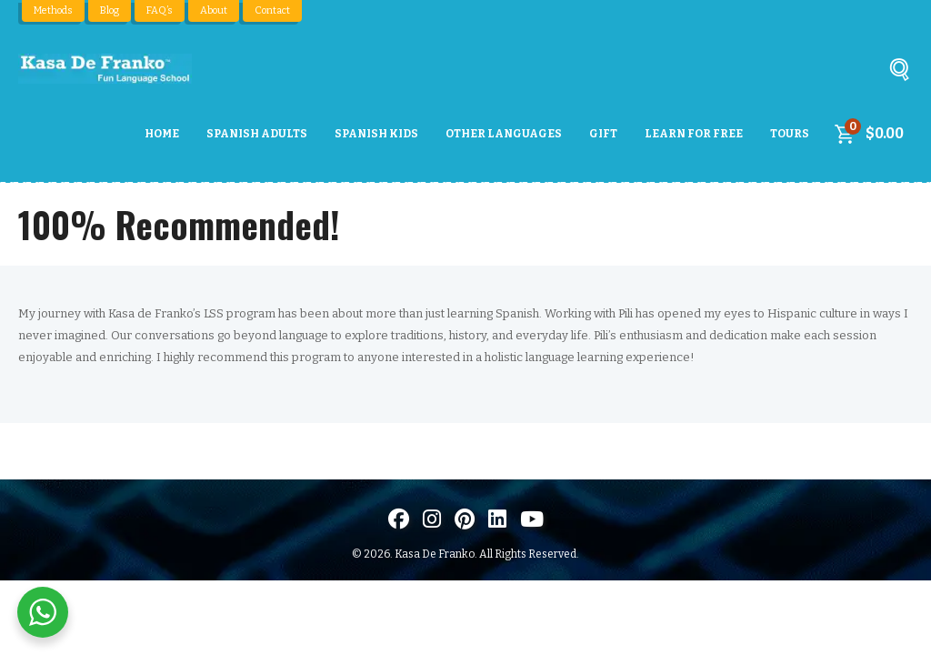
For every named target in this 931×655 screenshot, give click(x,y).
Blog (108, 10)
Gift (603, 133)
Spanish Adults (256, 133)
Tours (789, 133)
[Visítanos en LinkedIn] (497, 519)
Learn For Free (694, 133)
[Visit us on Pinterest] (465, 519)
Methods (53, 10)
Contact (270, 10)
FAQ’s (158, 10)
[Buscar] (899, 73)
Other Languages (503, 133)
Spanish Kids (376, 133)
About (211, 10)
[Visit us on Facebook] (398, 519)
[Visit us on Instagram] (432, 519)
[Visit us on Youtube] (532, 519)
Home (162, 133)
